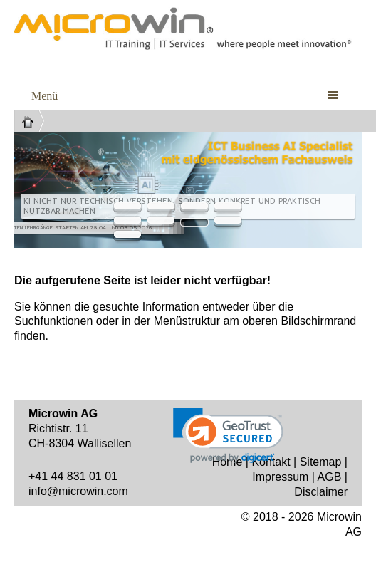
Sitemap (321, 462)
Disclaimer (321, 492)
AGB (330, 477)
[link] (228, 435)
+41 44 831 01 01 (73, 476)
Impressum (280, 477)
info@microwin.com (78, 491)
